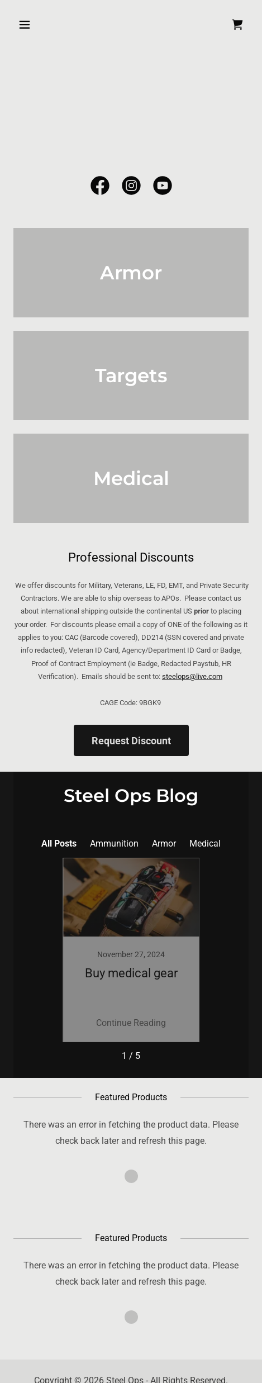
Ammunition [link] (114, 843)
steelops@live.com (192, 676)
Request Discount (131, 741)
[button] (31, 24)
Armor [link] (164, 843)
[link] (237, 24)
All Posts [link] (59, 843)
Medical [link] (205, 843)
